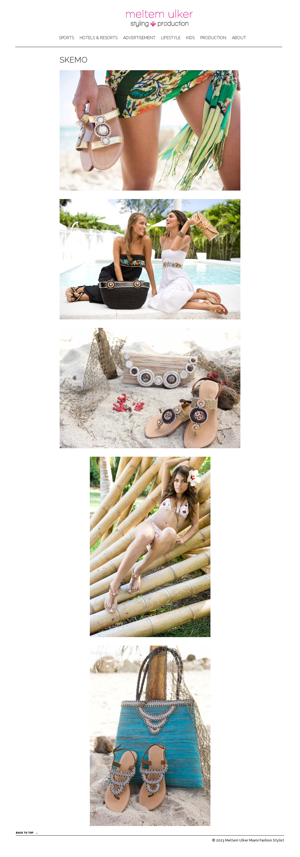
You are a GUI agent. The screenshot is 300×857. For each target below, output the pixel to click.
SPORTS (66, 38)
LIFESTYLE (171, 38)
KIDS (190, 38)
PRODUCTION (213, 38)
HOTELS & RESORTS (99, 38)
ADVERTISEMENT (139, 38)
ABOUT (239, 38)
